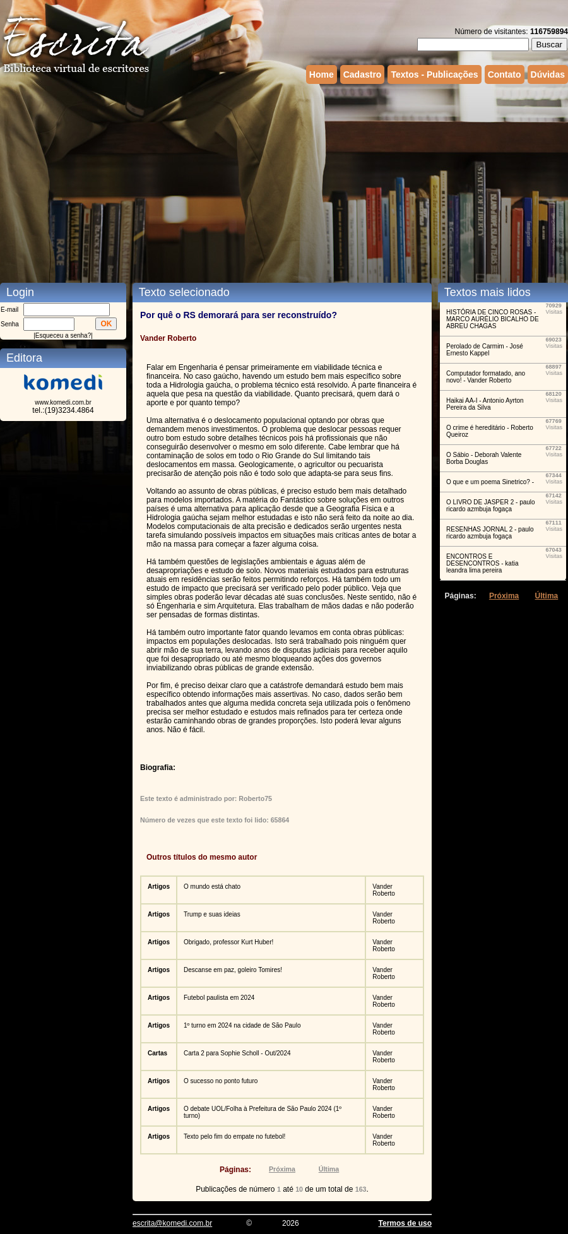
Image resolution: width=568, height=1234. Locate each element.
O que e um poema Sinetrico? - (490, 481)
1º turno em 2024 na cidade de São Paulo (242, 1025)
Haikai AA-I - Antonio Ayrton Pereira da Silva (485, 404)
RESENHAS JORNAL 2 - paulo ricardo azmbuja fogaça (490, 533)
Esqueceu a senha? (63, 335)
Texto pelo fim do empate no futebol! (234, 1136)
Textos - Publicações (434, 74)
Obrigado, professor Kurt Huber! (228, 942)
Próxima (282, 1169)
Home (321, 74)
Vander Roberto (383, 890)
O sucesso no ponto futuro (220, 1080)
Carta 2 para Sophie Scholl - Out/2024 (237, 1053)
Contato (504, 74)
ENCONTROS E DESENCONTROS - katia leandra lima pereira (482, 563)
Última (329, 1169)
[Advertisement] (277, 181)
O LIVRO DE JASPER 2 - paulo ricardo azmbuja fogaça (490, 506)
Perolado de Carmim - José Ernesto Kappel (484, 350)
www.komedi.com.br (63, 402)
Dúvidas (548, 74)
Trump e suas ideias (212, 914)
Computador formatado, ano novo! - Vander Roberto (485, 377)
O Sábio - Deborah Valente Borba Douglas (483, 458)
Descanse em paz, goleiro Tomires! (233, 969)
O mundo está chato (212, 886)
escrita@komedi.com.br (172, 1223)
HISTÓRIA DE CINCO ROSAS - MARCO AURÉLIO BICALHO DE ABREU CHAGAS (492, 319)
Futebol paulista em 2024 (219, 997)
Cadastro (362, 74)
